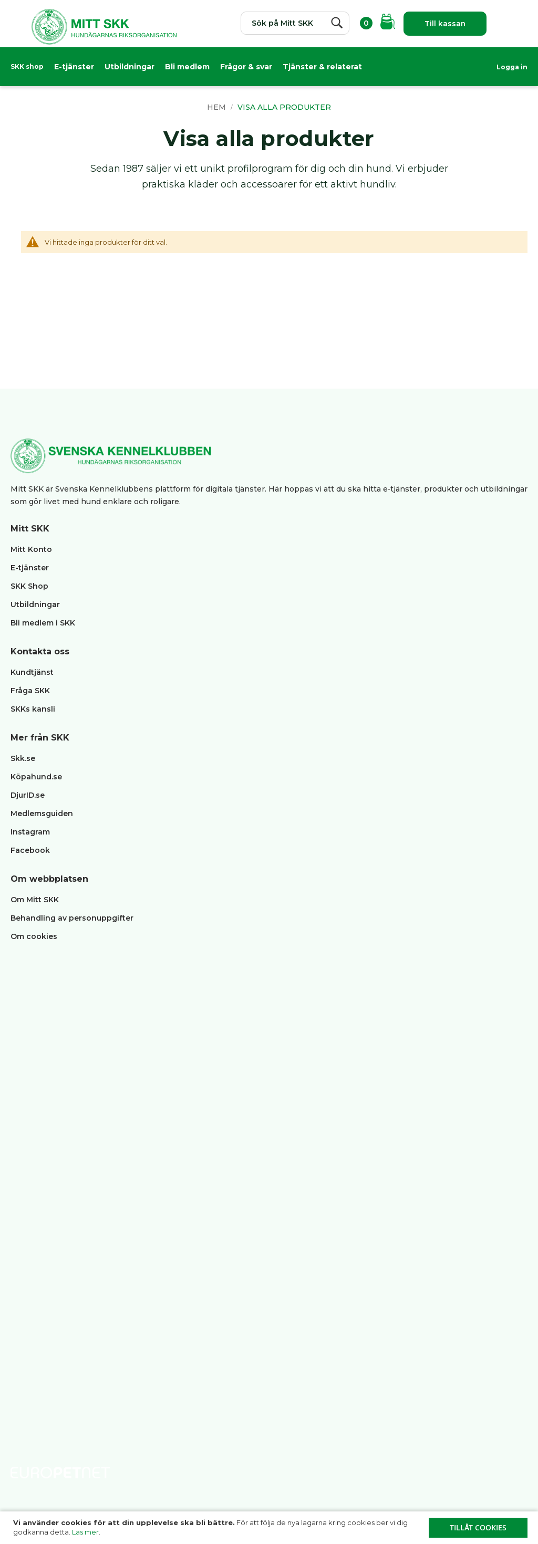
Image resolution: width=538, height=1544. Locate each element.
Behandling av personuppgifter (72, 918)
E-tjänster (74, 66)
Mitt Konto (31, 549)
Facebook (30, 850)
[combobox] (293, 23)
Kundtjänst (32, 672)
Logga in (511, 67)
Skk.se (23, 758)
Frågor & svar (246, 66)
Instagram (30, 832)
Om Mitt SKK (35, 899)
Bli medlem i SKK (43, 623)
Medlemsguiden (43, 813)
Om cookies (34, 936)
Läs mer (85, 1532)
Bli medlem (187, 66)
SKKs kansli (33, 709)
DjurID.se (28, 795)
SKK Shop (29, 586)
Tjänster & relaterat (322, 66)
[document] (270, 1528)
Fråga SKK (30, 690)
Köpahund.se (36, 776)
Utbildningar (129, 66)
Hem (217, 107)
